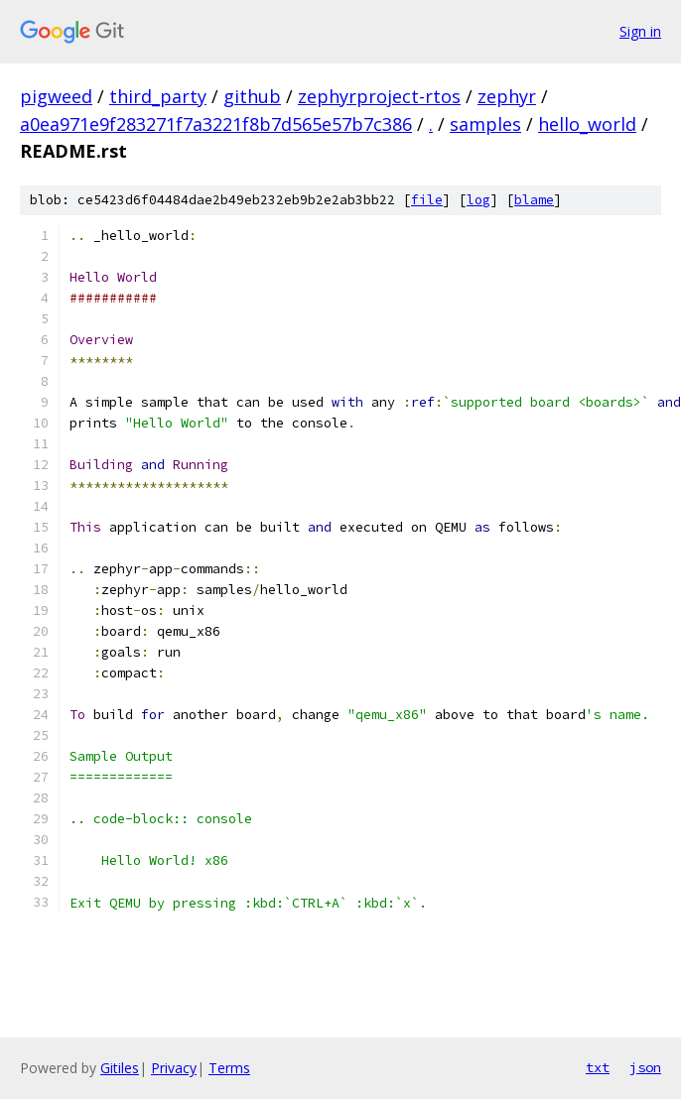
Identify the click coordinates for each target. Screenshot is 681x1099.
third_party (157, 96)
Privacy (174, 1067)
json (645, 1067)
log (478, 199)
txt (598, 1067)
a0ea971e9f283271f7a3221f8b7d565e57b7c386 (216, 124)
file (427, 199)
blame (534, 199)
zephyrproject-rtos (379, 96)
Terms (229, 1067)
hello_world (587, 124)
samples (485, 124)
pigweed (56, 96)
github (252, 96)
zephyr (506, 96)
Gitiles (119, 1067)
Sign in (640, 31)
